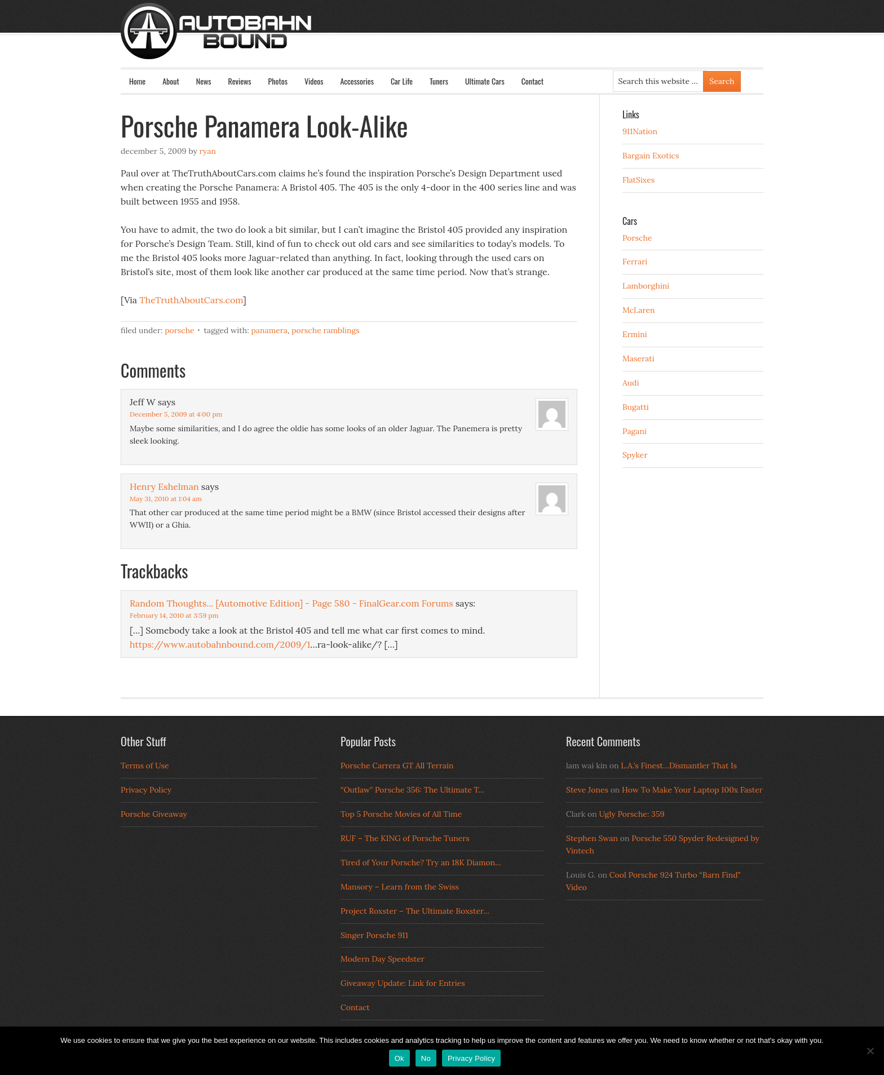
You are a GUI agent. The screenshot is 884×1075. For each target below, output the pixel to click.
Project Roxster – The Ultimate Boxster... (415, 911)
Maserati (638, 358)
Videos (314, 81)
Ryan (208, 151)
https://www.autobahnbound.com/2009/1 (220, 644)
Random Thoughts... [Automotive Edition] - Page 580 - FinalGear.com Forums (291, 603)
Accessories (356, 81)
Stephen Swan (592, 838)
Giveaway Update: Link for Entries (403, 983)
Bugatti (635, 407)
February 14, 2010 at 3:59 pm (174, 615)
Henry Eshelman (164, 486)
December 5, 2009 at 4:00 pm (176, 414)
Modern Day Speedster (383, 959)
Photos (278, 81)
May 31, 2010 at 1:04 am (166, 498)
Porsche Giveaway (154, 814)
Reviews (239, 81)
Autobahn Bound (460, 40)
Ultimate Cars (485, 81)
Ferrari (634, 261)
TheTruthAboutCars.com (191, 300)
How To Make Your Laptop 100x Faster (692, 790)
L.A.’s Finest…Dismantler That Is (679, 765)
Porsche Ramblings (325, 330)
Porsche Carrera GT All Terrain (397, 765)
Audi (630, 383)
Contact (532, 81)
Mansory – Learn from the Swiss (400, 887)
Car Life (402, 81)
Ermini (634, 334)
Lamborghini (645, 286)
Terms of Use (145, 765)
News (203, 81)
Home (137, 81)
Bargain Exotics (650, 156)
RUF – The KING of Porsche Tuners (405, 838)
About (170, 81)
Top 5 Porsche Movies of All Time (401, 814)
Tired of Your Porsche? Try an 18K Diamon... (421, 862)
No (426, 1058)
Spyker (635, 455)
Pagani (634, 431)
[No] (870, 1050)
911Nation (639, 131)
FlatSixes (638, 180)
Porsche (180, 330)
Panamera (269, 330)
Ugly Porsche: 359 (631, 814)
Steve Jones (587, 790)
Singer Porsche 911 (374, 935)
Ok (399, 1058)
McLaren (638, 310)
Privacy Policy (146, 790)
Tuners (439, 81)
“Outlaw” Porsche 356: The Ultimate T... (412, 790)
